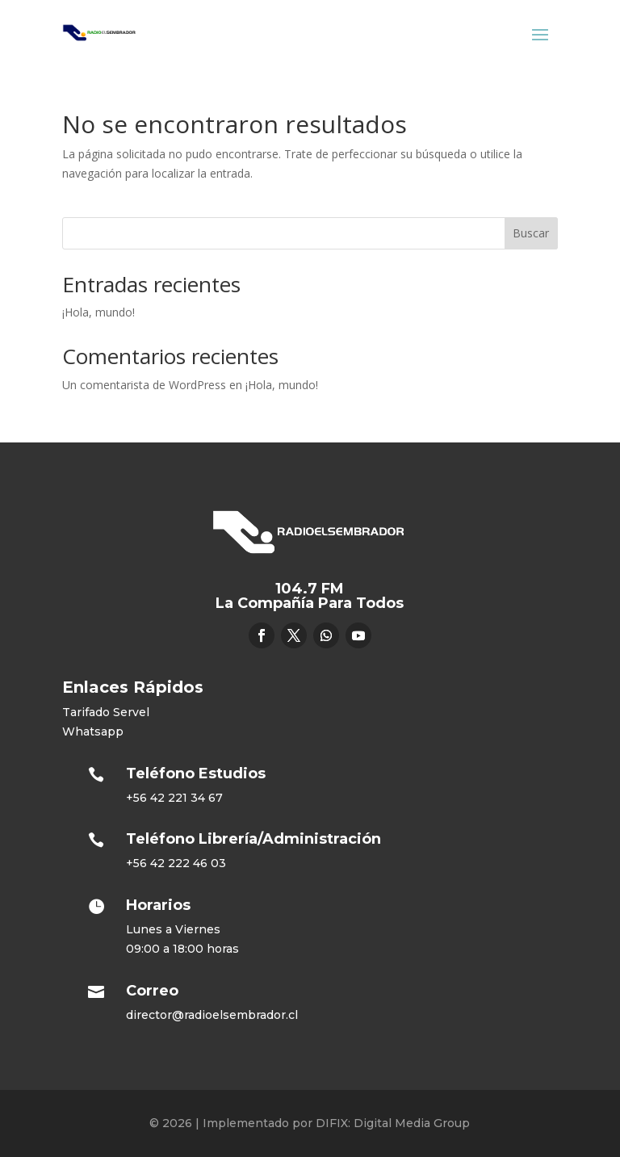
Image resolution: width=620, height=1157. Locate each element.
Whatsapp (93, 731)
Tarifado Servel (105, 712)
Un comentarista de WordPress (144, 384)
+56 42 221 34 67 (174, 797)
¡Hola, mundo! (98, 312)
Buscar (531, 233)
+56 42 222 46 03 (176, 863)
